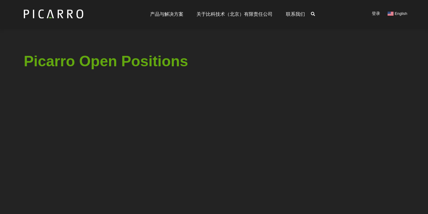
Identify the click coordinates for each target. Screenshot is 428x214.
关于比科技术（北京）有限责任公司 (234, 14)
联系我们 (295, 14)
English (397, 13)
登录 (376, 13)
